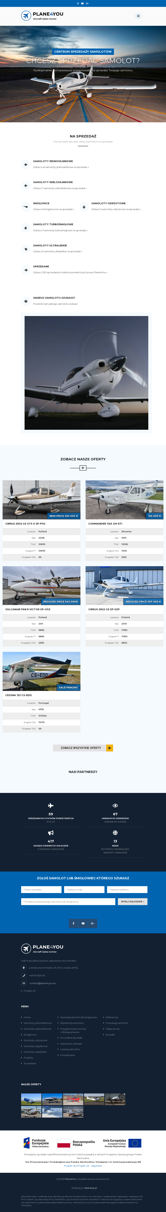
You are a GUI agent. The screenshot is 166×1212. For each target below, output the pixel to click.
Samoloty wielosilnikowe (36, 1028)
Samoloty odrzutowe (34, 1040)
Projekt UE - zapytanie (89, 1165)
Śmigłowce (28, 1034)
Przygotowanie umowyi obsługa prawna (72, 1030)
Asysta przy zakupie (70, 1043)
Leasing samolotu (69, 1049)
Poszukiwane (66, 1055)
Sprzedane (28, 1063)
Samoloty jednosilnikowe (36, 1023)
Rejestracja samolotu (71, 1023)
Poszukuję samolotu (115, 1023)
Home (26, 1017)
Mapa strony (111, 1028)
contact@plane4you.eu (42, 983)
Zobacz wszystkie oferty (81, 748)
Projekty (27, 1057)
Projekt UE (28, 990)
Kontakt (109, 1034)
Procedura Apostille (70, 1037)
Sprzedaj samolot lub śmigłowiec (77, 1017)
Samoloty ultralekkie (34, 1051)
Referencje (110, 1017)
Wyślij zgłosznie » (132, 901)
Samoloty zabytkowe (34, 1046)
